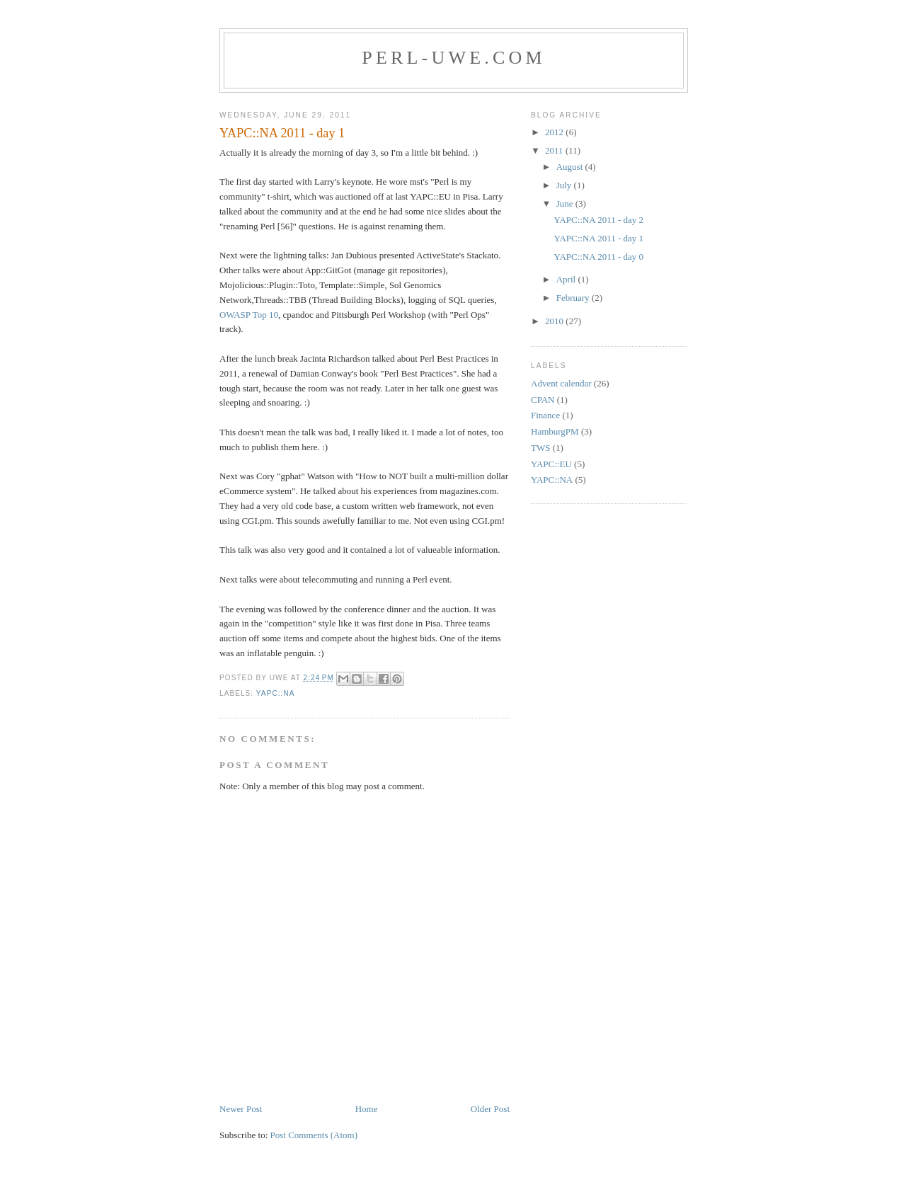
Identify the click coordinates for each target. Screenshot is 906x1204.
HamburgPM (555, 431)
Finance (545, 415)
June (565, 203)
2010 (555, 321)
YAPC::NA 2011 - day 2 (598, 219)
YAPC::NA (275, 693)
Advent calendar (561, 383)
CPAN (542, 399)
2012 (555, 132)
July (565, 185)
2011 (555, 150)
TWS (540, 447)
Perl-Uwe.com (454, 57)
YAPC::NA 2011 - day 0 (598, 256)
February (574, 297)
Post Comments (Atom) (314, 1135)
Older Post (490, 1108)
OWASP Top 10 (248, 314)
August (570, 166)
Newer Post (240, 1108)
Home (366, 1108)
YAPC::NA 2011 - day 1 (598, 238)
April (567, 279)
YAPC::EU (551, 464)
